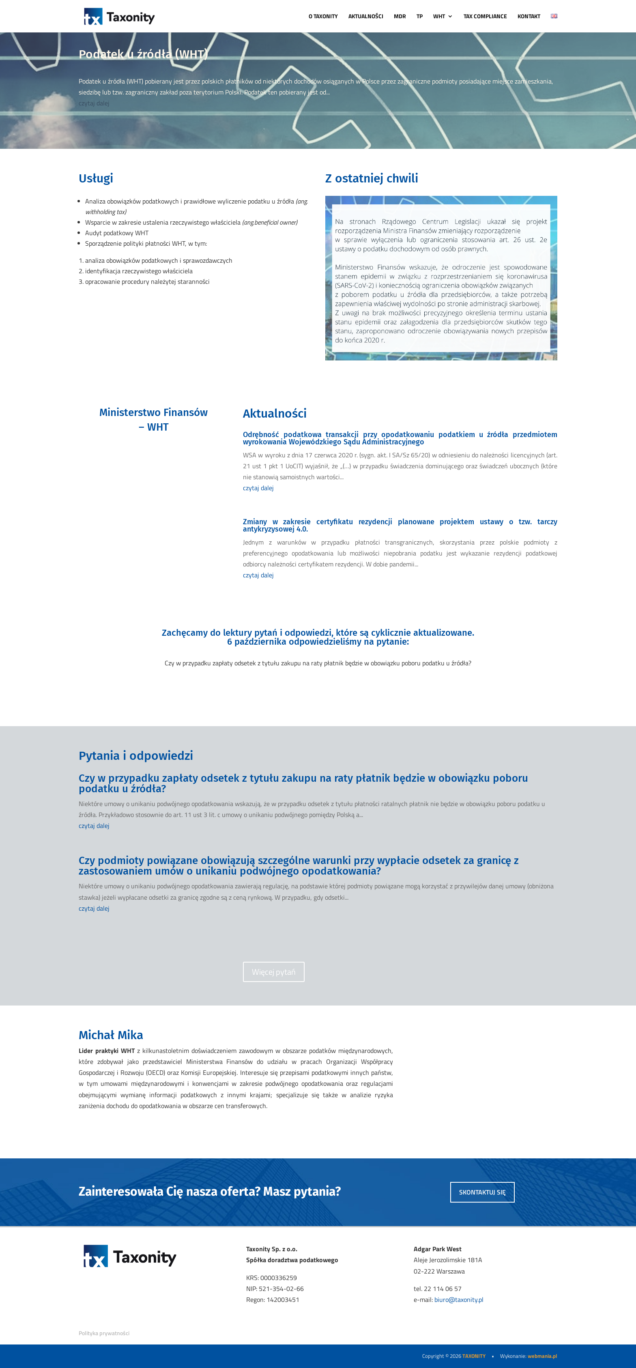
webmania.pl (542, 1356)
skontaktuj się (482, 1192)
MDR (400, 16)
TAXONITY (474, 1356)
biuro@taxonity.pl (458, 1299)
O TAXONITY (323, 16)
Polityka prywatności (104, 1333)
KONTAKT (529, 16)
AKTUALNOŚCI (365, 16)
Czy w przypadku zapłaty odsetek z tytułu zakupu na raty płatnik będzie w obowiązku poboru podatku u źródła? (303, 783)
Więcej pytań (274, 971)
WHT (439, 16)
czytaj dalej (94, 103)
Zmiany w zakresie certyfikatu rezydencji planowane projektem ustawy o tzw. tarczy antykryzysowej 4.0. (400, 525)
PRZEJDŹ (153, 463)
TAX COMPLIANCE (485, 16)
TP (420, 16)
